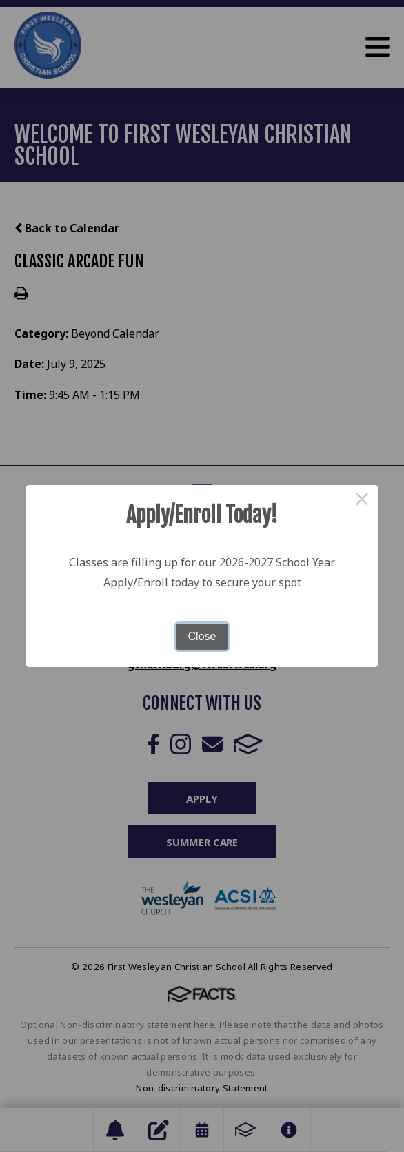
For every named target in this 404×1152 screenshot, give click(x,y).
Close (202, 636)
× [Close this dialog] (362, 501)
